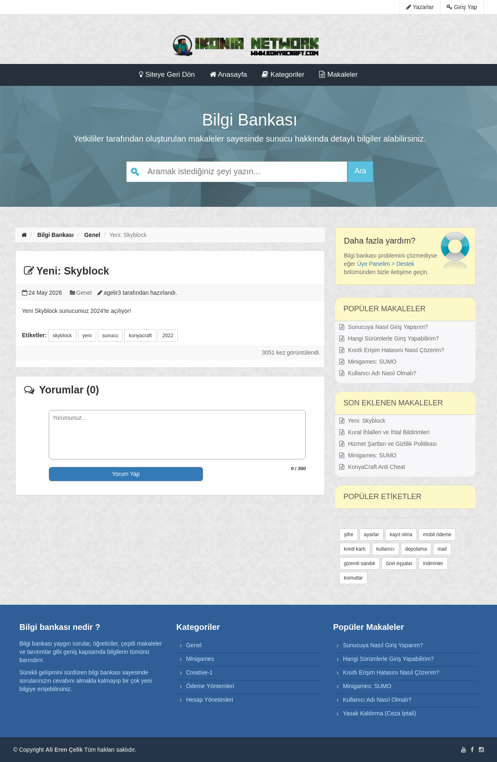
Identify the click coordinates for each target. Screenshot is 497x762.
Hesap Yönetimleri (209, 699)
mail (442, 549)
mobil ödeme (437, 534)
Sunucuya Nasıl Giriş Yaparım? (383, 327)
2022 (167, 335)
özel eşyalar (399, 563)
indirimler (433, 563)
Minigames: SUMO (367, 361)
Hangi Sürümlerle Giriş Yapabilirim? (389, 338)
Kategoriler (283, 74)
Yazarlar (420, 7)
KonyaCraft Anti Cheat (372, 467)
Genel (92, 235)
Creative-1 (199, 672)
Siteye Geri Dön (167, 74)
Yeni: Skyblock (362, 420)
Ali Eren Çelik (64, 749)
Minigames (200, 659)
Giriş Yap (462, 7)
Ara (360, 171)
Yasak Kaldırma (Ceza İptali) (379, 713)
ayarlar (371, 534)
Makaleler (338, 74)
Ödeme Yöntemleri (210, 686)
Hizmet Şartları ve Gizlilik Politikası (388, 443)
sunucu (110, 335)
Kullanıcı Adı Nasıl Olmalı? (378, 373)
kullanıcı (385, 549)
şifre (348, 534)
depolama (416, 549)
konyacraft (140, 335)
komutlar (353, 578)
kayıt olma (401, 534)
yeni (87, 335)
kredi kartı (355, 549)
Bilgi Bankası (56, 235)
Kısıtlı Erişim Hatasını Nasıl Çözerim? (391, 350)
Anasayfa (228, 74)
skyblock (62, 335)
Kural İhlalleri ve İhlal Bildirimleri (384, 432)
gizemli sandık (359, 563)
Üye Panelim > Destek (385, 263)
